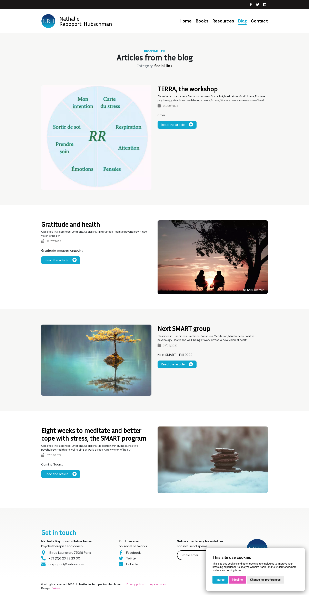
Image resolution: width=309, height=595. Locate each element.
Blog (242, 21)
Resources (223, 21)
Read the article (177, 125)
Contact (259, 21)
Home (186, 21)
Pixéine (56, 588)
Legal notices (157, 584)
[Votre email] (203, 555)
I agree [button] (220, 579)
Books (202, 21)
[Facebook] (251, 4)
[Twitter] (258, 4)
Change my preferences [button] (265, 579)
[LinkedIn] (264, 4)
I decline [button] (237, 579)
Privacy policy (135, 584)
